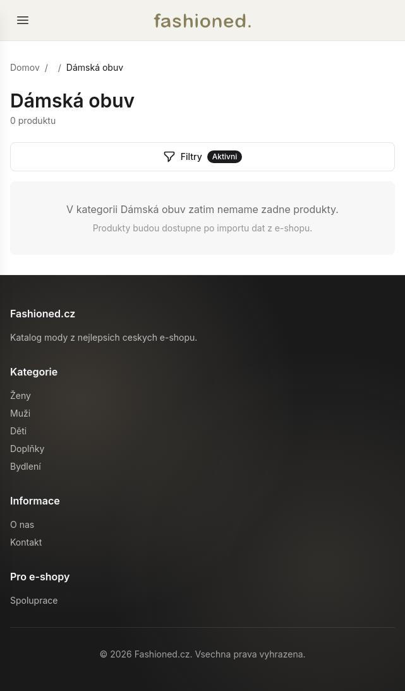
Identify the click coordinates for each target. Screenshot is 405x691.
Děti (18, 430)
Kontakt (26, 542)
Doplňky (27, 448)
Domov (25, 67)
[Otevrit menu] (22, 20)
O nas (22, 524)
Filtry (202, 156)
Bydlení (25, 466)
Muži (20, 413)
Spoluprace (33, 600)
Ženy (20, 395)
